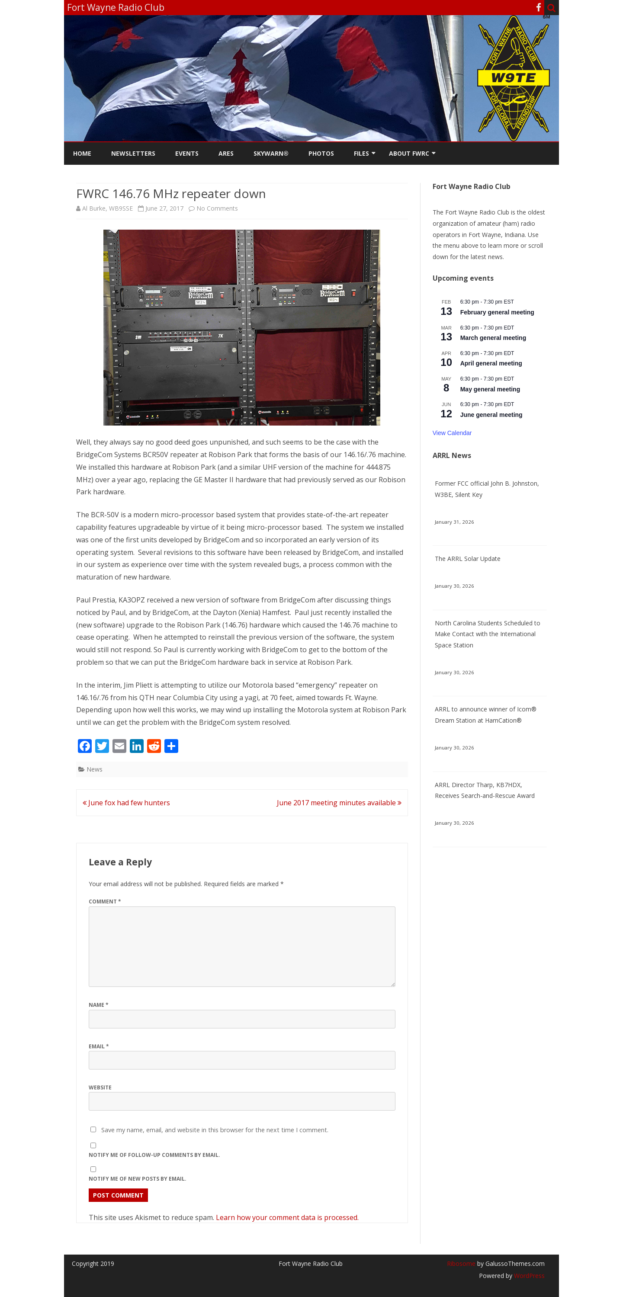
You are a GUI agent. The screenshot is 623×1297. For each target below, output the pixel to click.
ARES (226, 153)
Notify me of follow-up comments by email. (154, 1155)
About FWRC (409, 153)
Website (100, 1087)
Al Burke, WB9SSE (107, 208)
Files (361, 153)
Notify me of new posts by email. (137, 1178)
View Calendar (452, 432)
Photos (321, 153)
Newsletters (133, 153)
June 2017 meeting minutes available (339, 802)
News (95, 769)
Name (99, 1005)
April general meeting (491, 363)
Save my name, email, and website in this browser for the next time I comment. (214, 1130)
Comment (105, 901)
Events (187, 153)
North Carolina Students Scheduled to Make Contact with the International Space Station (487, 634)
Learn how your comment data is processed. (287, 1217)
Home (82, 153)
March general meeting (493, 337)
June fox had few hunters (126, 802)
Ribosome (461, 1263)
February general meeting (497, 312)
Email (99, 1046)
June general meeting (491, 414)
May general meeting (490, 389)
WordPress (528, 1275)
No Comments (217, 208)
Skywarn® (271, 153)
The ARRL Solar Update (468, 558)
